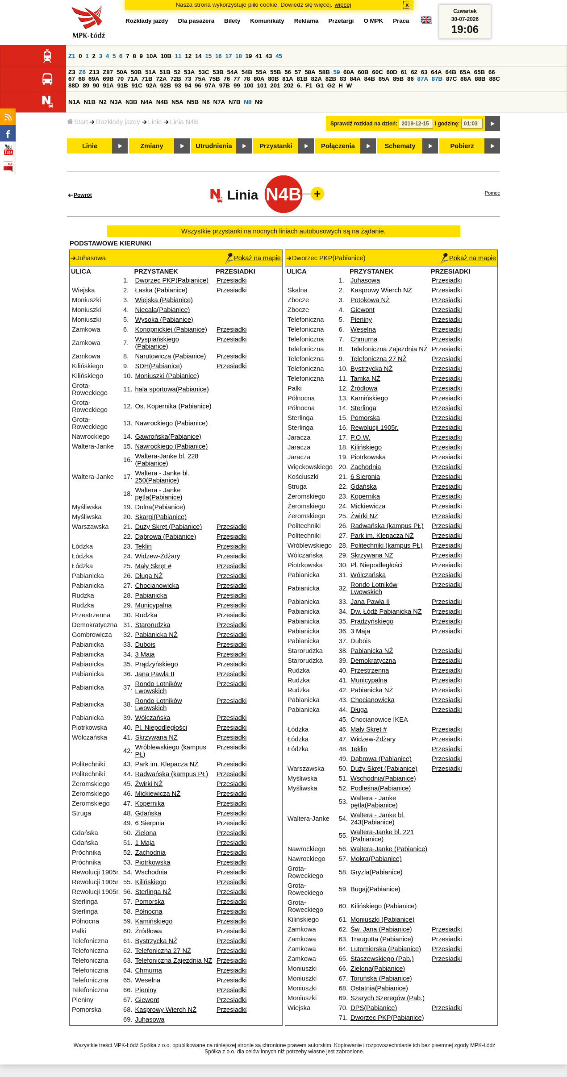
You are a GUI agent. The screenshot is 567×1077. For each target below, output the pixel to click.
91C (137, 85)
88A (465, 78)
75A (200, 78)
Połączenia (338, 146)
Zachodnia (150, 852)
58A (309, 72)
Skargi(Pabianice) (161, 516)
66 (491, 72)
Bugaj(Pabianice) (375, 889)
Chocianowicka (157, 585)
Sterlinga (363, 408)
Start (77, 121)
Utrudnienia (214, 146)
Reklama (306, 20)
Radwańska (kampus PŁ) (171, 774)
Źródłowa (148, 931)
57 (298, 72)
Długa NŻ (149, 575)
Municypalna (153, 605)
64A (436, 72)
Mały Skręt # (153, 566)
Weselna (147, 980)
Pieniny (145, 990)
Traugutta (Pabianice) (381, 939)
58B (324, 72)
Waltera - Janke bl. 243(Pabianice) (377, 818)
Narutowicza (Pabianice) (170, 356)
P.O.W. (360, 437)
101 (262, 85)
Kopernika (149, 803)
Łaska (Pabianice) (161, 290)
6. (299, 85)
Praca (401, 20)
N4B (162, 102)
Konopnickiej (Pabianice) (171, 329)
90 (96, 85)
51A (150, 72)
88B (480, 78)
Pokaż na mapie (253, 258)
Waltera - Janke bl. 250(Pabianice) (162, 477)
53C (203, 72)
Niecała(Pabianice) (162, 309)
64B (450, 72)
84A (355, 78)
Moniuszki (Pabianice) (167, 375)
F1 (309, 85)
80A (259, 78)
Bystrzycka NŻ (156, 940)
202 (288, 85)
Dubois (145, 644)
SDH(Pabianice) (158, 366)
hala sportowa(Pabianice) (171, 389)
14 (198, 56)
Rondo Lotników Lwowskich (158, 687)
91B (122, 85)
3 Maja (144, 654)
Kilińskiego (150, 882)
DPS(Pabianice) (373, 1007)
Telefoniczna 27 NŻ (163, 950)
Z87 (108, 72)
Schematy (399, 146)
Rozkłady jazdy (118, 121)
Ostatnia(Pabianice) (379, 988)
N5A (177, 102)
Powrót (83, 195)
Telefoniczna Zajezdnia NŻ (173, 960)
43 (269, 56)
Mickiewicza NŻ (157, 793)
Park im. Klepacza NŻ (166, 764)
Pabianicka (151, 595)
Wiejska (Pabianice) (164, 300)
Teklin (143, 546)
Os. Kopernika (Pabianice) (173, 406)
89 (86, 85)
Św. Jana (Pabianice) (381, 929)
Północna (148, 911)
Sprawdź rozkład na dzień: (363, 124)
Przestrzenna (369, 670)
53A (189, 72)
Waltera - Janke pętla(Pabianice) (158, 494)
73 (188, 78)
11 (178, 56)
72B (175, 78)
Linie (155, 121)
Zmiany (151, 146)
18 (238, 56)
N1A (74, 102)
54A (232, 72)
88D (73, 85)
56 (287, 72)
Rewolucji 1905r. (374, 427)
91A (108, 85)
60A (348, 72)
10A (151, 56)
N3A (116, 102)
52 (177, 72)
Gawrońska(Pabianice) (168, 436)
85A (384, 78)
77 (236, 78)
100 (248, 85)
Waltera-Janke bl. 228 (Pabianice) (166, 460)
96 (198, 85)
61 (404, 72)
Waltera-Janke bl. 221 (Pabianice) (382, 835)
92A (151, 85)
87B (437, 78)
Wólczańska (152, 717)
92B (165, 85)
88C (494, 78)
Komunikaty (267, 20)
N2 (103, 102)
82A (316, 78)
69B (108, 78)
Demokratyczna (373, 660)
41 (258, 56)
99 (236, 85)
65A (465, 72)
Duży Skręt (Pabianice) (168, 526)
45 (278, 56)
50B (136, 72)
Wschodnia (151, 872)
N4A (147, 102)
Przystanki (275, 146)
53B (218, 72)
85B (398, 78)
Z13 (94, 72)
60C (377, 72)
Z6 (82, 72)
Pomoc (492, 192)
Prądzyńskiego (156, 664)
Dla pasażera (196, 20)
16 (218, 56)
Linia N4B (184, 121)
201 (275, 85)
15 (208, 56)
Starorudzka (152, 624)
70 (120, 78)
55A (261, 72)
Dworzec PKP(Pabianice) (171, 280)
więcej (343, 4)
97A (210, 85)
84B (369, 78)
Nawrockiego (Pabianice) (171, 423)
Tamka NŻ (365, 378)
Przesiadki (232, 280)
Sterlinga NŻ (153, 891)
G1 (320, 85)
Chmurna (148, 970)
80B (273, 78)
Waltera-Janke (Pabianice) (388, 848)
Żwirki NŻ (149, 783)
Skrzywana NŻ (156, 737)
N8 (247, 102)
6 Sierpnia (149, 823)
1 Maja (144, 842)
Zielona (145, 832)
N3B (131, 102)
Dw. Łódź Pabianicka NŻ (386, 611)
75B (214, 78)
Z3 (71, 72)
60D (392, 72)
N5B (193, 102)
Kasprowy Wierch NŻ (165, 1009)
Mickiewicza (367, 506)
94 (188, 85)
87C (451, 78)
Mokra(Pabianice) (376, 858)
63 (424, 72)
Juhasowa (149, 1019)
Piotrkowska (152, 862)
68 (82, 78)
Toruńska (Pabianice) (381, 978)
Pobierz (462, 146)
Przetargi (341, 20)
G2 (331, 85)
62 (414, 72)
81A (287, 78)
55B (275, 72)
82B (330, 78)
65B (479, 72)
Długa (358, 709)
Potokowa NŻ (370, 300)
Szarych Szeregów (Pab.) (387, 998)
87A (422, 78)
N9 (259, 102)
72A (161, 78)
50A (122, 72)
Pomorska (149, 901)
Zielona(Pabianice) (377, 968)
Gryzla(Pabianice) (376, 872)
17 (228, 56)
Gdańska (148, 813)
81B (301, 78)
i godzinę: (447, 124)
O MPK (374, 20)
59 (337, 72)
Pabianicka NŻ (156, 634)
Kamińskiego (153, 921)
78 (246, 78)
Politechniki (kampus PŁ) (386, 545)
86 (410, 78)
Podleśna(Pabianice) (380, 788)
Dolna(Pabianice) (160, 507)
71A (132, 78)
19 (249, 56)
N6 (206, 102)
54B (247, 72)
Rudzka (146, 615)
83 (343, 78)
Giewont (147, 999)
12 (188, 56)
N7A (219, 102)
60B (363, 72)
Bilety (232, 20)
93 (178, 85)
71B (147, 78)
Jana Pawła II (154, 674)
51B (164, 72)
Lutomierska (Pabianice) (385, 948)
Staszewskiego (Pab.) (382, 958)
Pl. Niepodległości (161, 727)
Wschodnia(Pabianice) (383, 778)
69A (93, 78)
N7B (235, 102)
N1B (89, 102)
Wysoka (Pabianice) (164, 319)
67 (71, 78)
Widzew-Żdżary (157, 556)
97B (224, 85)
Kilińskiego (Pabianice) (383, 906)
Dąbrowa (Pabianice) (165, 536)
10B (166, 56)
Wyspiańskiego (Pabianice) (157, 343)
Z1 (71, 56)
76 (226, 78)
